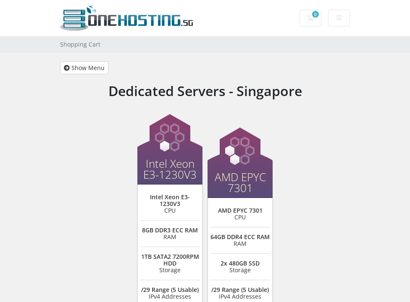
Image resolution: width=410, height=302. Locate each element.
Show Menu (84, 68)
